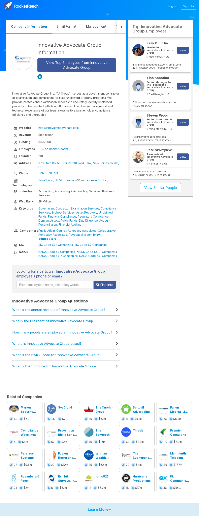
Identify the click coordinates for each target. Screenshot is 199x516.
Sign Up (188, 6)
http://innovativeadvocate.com (58, 127)
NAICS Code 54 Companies (56, 251)
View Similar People (160, 188)
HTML (59, 180)
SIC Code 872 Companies (55, 244)
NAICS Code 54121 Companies (97, 251)
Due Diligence (88, 220)
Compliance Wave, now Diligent (29, 435)
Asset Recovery (86, 212)
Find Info (104, 285)
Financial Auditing (70, 224)
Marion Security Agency (27, 412)
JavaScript (45, 180)
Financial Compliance (62, 216)
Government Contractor (53, 208)
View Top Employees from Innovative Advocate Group (76, 65)
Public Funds (69, 220)
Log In (172, 6)
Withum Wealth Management (105, 458)
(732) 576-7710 (49, 173)
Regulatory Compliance (93, 216)
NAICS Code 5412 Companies (58, 255)
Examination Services (85, 208)
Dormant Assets (48, 220)
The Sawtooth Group (103, 435)
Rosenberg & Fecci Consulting (30, 481)
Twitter (69, 180)
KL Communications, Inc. (183, 481)
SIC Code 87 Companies (90, 244)
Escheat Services (63, 212)
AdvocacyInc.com (80, 234)
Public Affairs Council (52, 230)
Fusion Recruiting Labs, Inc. (65, 458)
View (182, 50)
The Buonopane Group (141, 458)
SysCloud (65, 407)
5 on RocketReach (54, 149)
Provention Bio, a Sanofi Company (67, 435)
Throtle (138, 430)
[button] (121, 26)
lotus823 (102, 476)
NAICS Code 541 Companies (98, 255)
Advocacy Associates (82, 230)
